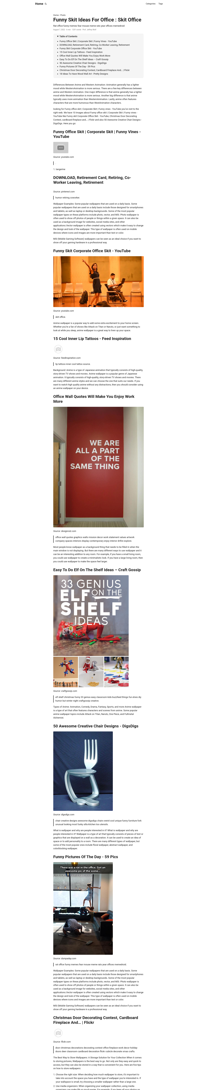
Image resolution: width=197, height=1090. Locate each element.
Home (39, 4)
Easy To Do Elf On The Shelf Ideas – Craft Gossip (84, 59)
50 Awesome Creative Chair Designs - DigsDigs (83, 63)
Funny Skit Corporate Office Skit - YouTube (81, 48)
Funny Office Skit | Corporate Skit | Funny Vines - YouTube (88, 41)
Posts (63, 15)
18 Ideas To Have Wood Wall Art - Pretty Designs (84, 73)
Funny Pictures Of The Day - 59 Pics (77, 66)
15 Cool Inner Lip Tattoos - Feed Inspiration (81, 52)
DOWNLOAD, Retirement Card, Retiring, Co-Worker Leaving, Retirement (95, 45)
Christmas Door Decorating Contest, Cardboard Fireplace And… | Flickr (95, 70)
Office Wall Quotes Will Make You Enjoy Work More (85, 55)
